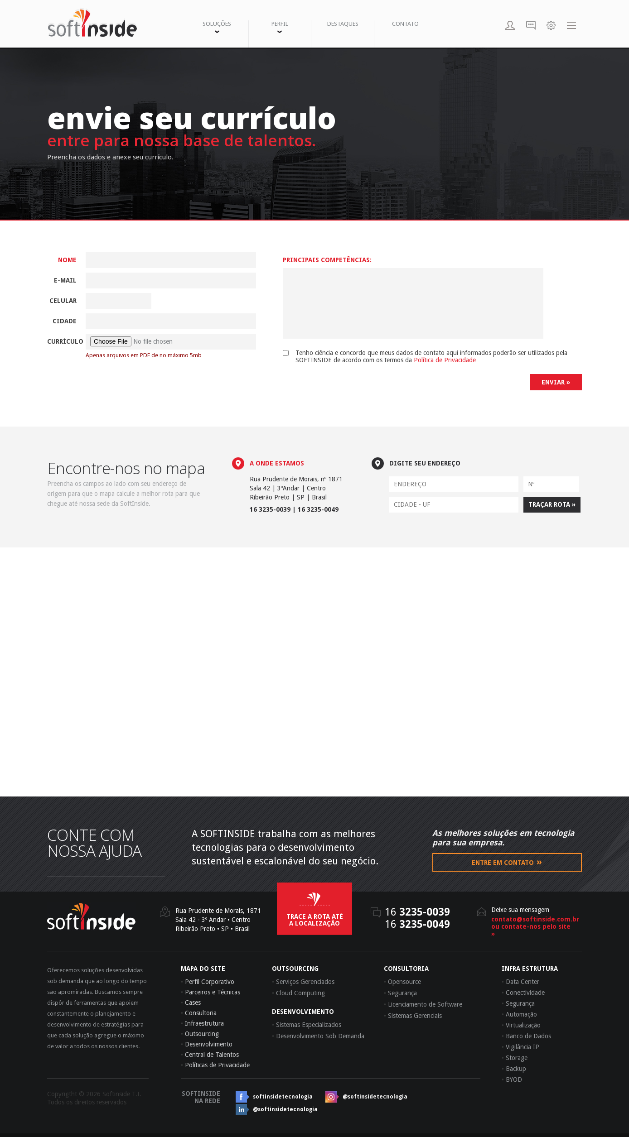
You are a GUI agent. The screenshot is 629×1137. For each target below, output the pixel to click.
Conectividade (523, 992)
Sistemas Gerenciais (413, 1015)
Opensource (402, 981)
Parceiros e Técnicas (210, 992)
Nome (67, 260)
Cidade (65, 321)
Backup (514, 1068)
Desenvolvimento (206, 1044)
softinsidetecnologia (283, 1097)
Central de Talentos (210, 1054)
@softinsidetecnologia (375, 1097)
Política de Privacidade (445, 360)
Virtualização (521, 1025)
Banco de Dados (526, 1036)
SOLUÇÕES (217, 26)
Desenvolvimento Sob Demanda (318, 1036)
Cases (191, 1002)
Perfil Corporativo (207, 981)
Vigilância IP (520, 1047)
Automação (519, 1014)
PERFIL (279, 26)
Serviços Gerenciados (303, 981)
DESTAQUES (342, 23)
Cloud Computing (298, 993)
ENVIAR (556, 382)
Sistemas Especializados (306, 1024)
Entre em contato (507, 861)
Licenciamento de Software (423, 1004)
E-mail (65, 280)
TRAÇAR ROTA (552, 504)
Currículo (62, 341)
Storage (514, 1057)
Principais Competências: (327, 260)
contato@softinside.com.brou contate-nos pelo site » (532, 926)
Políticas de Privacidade (215, 1065)
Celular (63, 300)
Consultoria (199, 1013)
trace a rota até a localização (314, 920)
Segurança (518, 1003)
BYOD (512, 1079)
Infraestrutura (202, 1023)
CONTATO (405, 23)
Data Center (520, 981)
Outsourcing (200, 1033)
